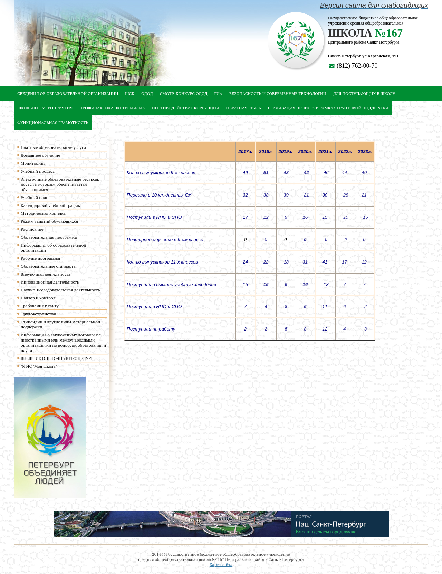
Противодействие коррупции (185, 108)
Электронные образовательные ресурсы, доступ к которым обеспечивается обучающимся (60, 184)
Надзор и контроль (39, 297)
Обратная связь (243, 108)
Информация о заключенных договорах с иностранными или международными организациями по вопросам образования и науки (63, 342)
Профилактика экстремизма (112, 108)
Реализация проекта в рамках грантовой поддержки (328, 108)
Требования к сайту (40, 305)
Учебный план (34, 197)
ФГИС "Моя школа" (39, 366)
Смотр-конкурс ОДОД (184, 93)
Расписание (32, 229)
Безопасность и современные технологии (277, 93)
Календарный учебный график (50, 205)
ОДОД (147, 93)
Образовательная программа (49, 237)
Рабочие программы (40, 258)
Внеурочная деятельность (45, 274)
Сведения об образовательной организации (67, 93)
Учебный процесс (38, 171)
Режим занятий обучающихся (49, 221)
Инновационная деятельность (50, 282)
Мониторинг (33, 163)
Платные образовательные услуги (53, 147)
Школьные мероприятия (45, 108)
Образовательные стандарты (49, 266)
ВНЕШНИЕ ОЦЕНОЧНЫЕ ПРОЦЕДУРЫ (58, 358)
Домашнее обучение (40, 155)
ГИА (218, 93)
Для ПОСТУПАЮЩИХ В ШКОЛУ (364, 93)
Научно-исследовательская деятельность (60, 290)
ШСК (129, 93)
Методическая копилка (43, 213)
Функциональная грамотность (52, 122)
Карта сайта (221, 564)
